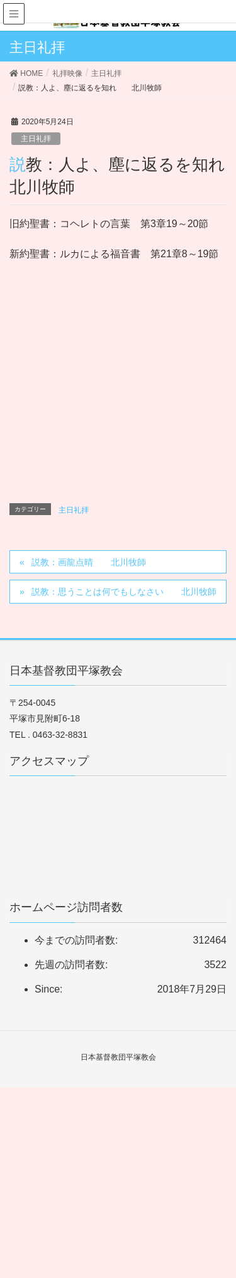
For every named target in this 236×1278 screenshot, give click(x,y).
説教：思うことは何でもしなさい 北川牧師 (123, 592)
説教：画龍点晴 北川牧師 (88, 562)
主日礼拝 (36, 138)
